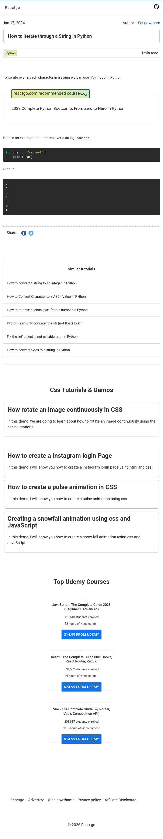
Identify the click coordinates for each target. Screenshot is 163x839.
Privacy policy (89, 800)
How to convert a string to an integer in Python (42, 283)
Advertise (36, 800)
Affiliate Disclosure (120, 800)
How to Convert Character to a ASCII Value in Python (46, 297)
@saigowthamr (61, 800)
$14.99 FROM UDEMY (81, 634)
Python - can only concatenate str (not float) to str (44, 323)
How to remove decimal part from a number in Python (47, 310)
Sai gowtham (149, 23)
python (11, 53)
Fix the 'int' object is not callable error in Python (42, 337)
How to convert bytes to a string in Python (38, 350)
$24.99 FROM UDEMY (81, 687)
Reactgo (12, 7)
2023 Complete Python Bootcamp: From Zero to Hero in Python (67, 108)
